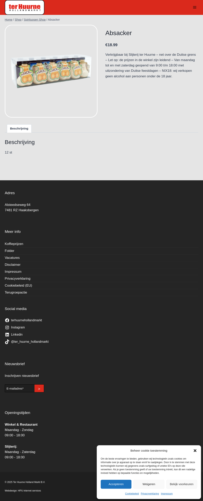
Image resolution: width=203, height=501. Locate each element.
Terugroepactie (16, 292)
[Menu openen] (194, 7)
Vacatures (12, 258)
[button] (195, 451)
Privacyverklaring (150, 493)
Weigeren (149, 484)
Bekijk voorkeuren (181, 484)
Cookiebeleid (132, 493)
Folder (9, 251)
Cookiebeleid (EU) (18, 285)
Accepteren (116, 484)
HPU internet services (29, 490)
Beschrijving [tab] (19, 128)
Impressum (167, 493)
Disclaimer (12, 265)
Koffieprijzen (14, 244)
